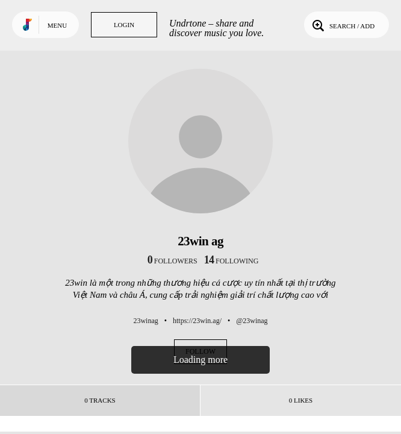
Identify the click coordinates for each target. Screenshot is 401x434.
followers (172, 261)
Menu (57, 25)
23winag (145, 320)
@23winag (251, 320)
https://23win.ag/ (197, 320)
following (231, 261)
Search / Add (342, 24)
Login (124, 24)
